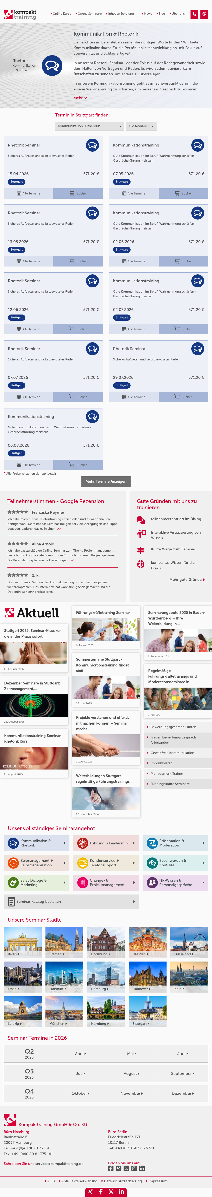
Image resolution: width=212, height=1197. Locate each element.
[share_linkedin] (121, 1192)
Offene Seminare (88, 14)
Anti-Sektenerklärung (78, 1181)
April (80, 1053)
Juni (182, 1053)
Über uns (177, 14)
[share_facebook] (101, 1192)
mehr (80, 98)
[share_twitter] (111, 1192)
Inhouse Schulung (120, 14)
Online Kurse (60, 14)
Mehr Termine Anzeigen (106, 481)
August (131, 1073)
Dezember (183, 1093)
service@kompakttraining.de (59, 1163)
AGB (49, 1181)
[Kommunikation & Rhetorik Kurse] (194, 14)
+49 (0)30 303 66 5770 (134, 1148)
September (182, 1073)
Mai (131, 1053)
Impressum (157, 1181)
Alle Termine (28, 193)
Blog (160, 14)
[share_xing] (90, 1192)
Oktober (80, 1093)
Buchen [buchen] (78, 193)
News (147, 14)
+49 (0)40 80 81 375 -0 (30, 1148)
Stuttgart (17, 182)
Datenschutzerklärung (121, 1181)
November (131, 1093)
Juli (80, 1073)
